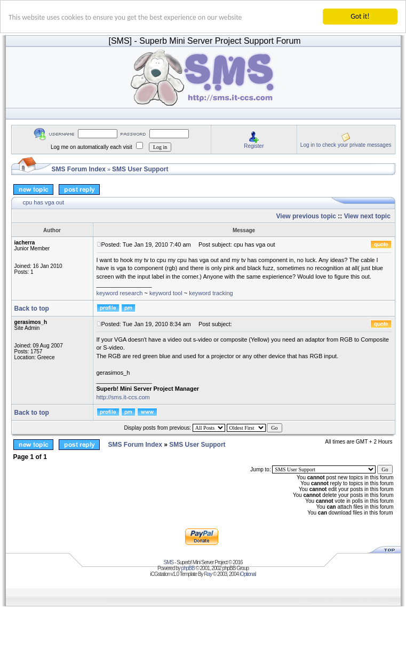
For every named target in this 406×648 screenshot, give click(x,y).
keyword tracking (211, 292)
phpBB (188, 568)
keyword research (120, 292)
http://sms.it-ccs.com (123, 397)
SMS (169, 562)
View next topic (367, 216)
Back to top (31, 308)
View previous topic (306, 216)
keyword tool (165, 292)
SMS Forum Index (79, 169)
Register (254, 145)
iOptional (248, 574)
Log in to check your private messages (346, 144)
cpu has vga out (44, 202)
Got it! (360, 16)
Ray (208, 574)
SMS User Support (140, 169)
